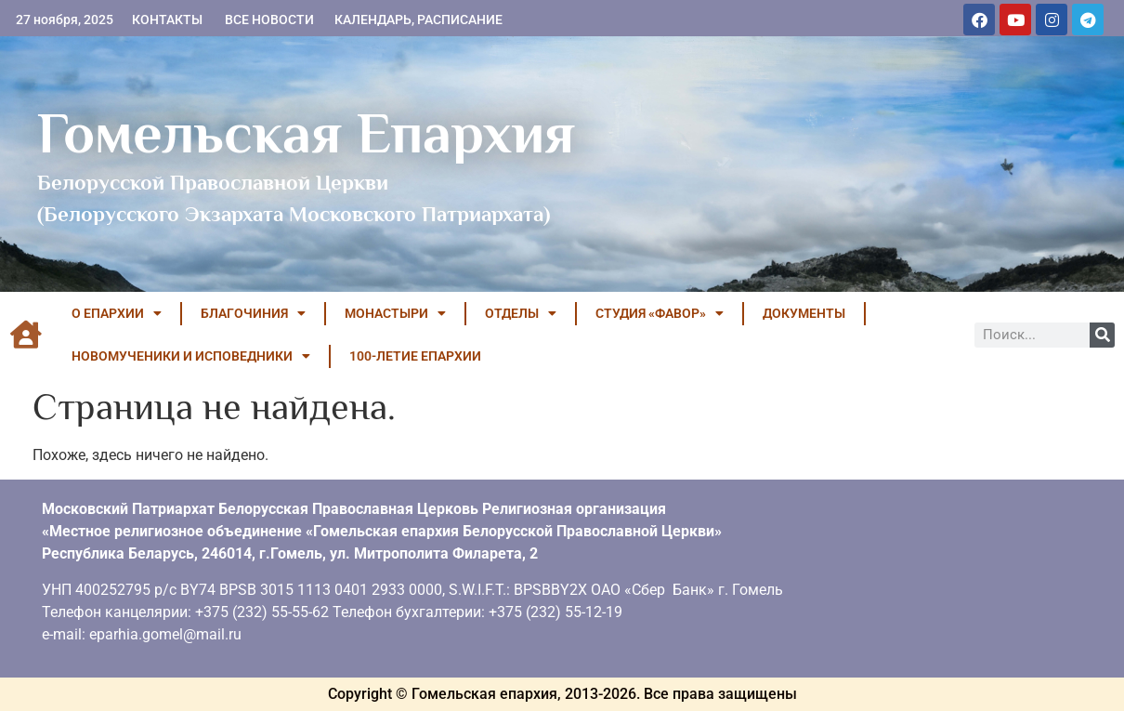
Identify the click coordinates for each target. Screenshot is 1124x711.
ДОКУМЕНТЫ (804, 313)
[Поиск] (1102, 335)
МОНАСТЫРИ (395, 313)
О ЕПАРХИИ (117, 313)
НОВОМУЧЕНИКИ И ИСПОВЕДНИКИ (191, 356)
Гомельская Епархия (306, 132)
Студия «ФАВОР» (659, 313)
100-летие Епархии (415, 356)
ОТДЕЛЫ (520, 313)
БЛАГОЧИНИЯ (253, 313)
